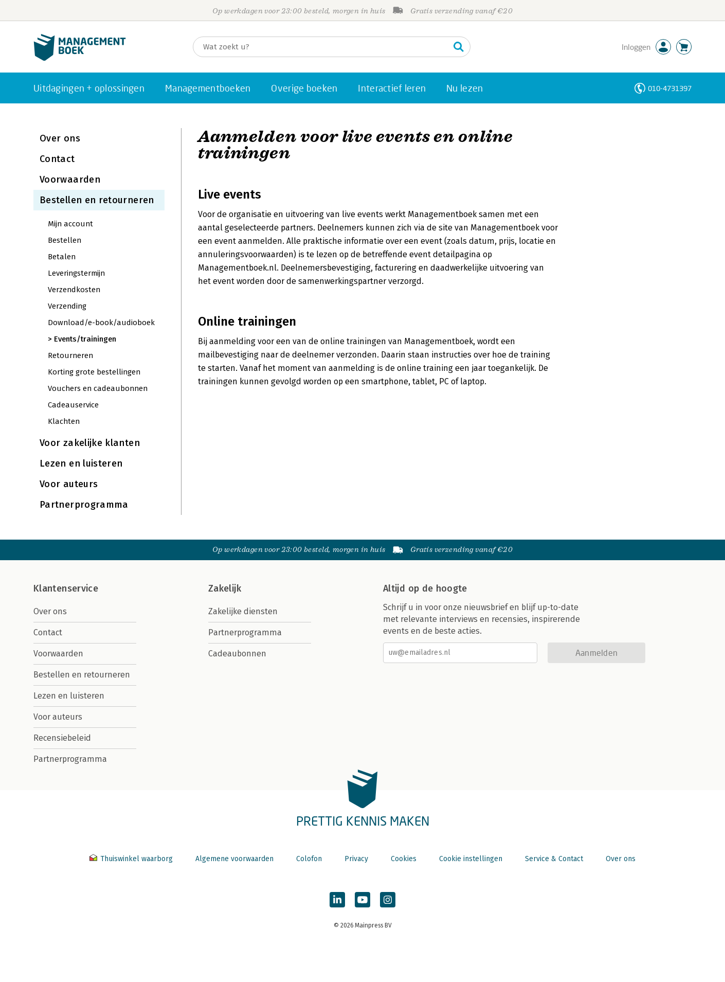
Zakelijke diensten (243, 611)
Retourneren (70, 355)
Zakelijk (224, 588)
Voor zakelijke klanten (90, 443)
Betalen (62, 256)
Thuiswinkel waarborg (132, 858)
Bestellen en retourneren (97, 200)
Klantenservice (65, 588)
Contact (57, 159)
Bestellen (64, 240)
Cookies (403, 858)
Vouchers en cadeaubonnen (98, 388)
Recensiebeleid (62, 738)
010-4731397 (670, 88)
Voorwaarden (70, 179)
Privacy (356, 858)
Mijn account (70, 223)
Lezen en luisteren (81, 463)
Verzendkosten (74, 289)
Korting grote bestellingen (94, 372)
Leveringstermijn (76, 273)
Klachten (64, 421)
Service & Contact (554, 858)
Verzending (67, 306)
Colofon (309, 858)
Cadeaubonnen (237, 653)
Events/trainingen (85, 339)
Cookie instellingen (470, 858)
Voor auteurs (69, 484)
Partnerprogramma (84, 504)
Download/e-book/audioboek (101, 322)
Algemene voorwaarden (234, 858)
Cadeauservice (73, 404)
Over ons (60, 138)
